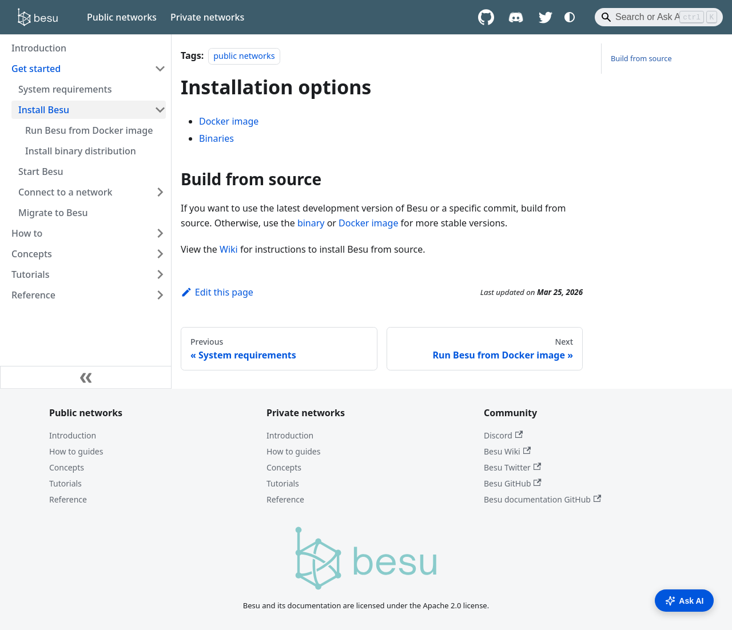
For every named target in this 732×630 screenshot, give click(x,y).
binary (311, 223)
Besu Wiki (507, 451)
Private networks (207, 17)
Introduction (72, 435)
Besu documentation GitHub (542, 499)
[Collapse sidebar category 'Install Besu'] (160, 110)
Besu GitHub (513, 483)
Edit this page (217, 292)
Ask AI (684, 601)
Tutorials (65, 483)
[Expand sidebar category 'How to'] (160, 233)
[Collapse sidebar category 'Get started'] (160, 68)
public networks (243, 55)
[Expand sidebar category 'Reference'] (160, 295)
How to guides (76, 451)
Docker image (228, 121)
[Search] (659, 17)
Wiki (229, 249)
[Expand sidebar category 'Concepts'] (160, 254)
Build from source (641, 58)
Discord (503, 435)
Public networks (122, 17)
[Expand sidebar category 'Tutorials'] (160, 274)
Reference (68, 499)
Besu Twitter (512, 467)
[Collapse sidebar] (86, 377)
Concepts (66, 467)
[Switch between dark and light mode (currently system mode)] (569, 17)
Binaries (216, 138)
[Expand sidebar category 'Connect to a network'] (160, 192)
